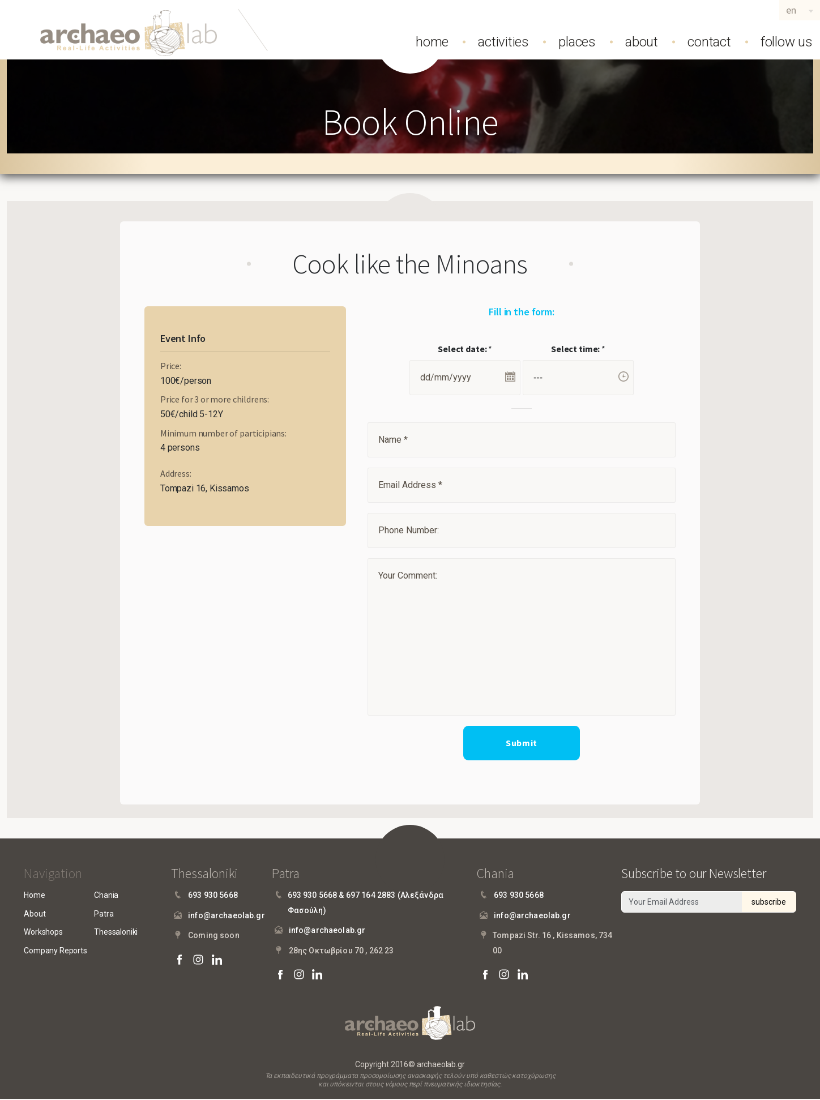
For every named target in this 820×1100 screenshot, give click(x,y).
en (791, 9)
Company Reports (55, 951)
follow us (787, 42)
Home (34, 895)
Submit (521, 743)
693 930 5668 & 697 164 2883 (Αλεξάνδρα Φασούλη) (365, 903)
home (432, 42)
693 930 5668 (213, 895)
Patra (103, 914)
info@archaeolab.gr (226, 916)
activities (503, 42)
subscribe (768, 902)
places (577, 42)
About (34, 914)
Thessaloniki (116, 933)
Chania (106, 895)
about (641, 42)
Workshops (43, 933)
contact (709, 42)
